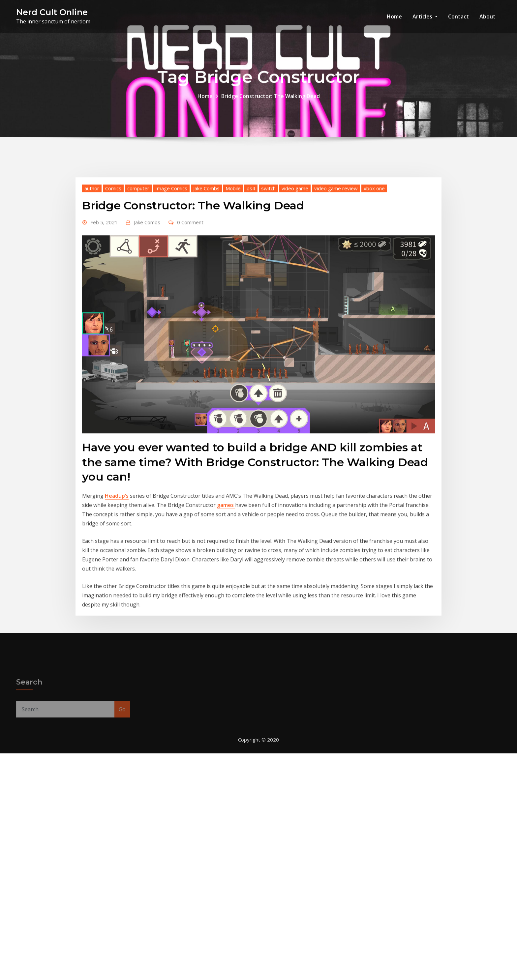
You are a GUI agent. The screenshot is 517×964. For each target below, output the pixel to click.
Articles (425, 16)
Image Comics (171, 273)
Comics (113, 273)
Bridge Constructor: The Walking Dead (270, 102)
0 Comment (190, 307)
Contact (458, 16)
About (487, 16)
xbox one (374, 273)
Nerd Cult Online (52, 12)
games (226, 590)
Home (394, 16)
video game (295, 273)
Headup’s (117, 581)
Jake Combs (206, 273)
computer (138, 273)
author (91, 273)
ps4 (251, 273)
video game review (336, 273)
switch (268, 273)
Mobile (233, 273)
